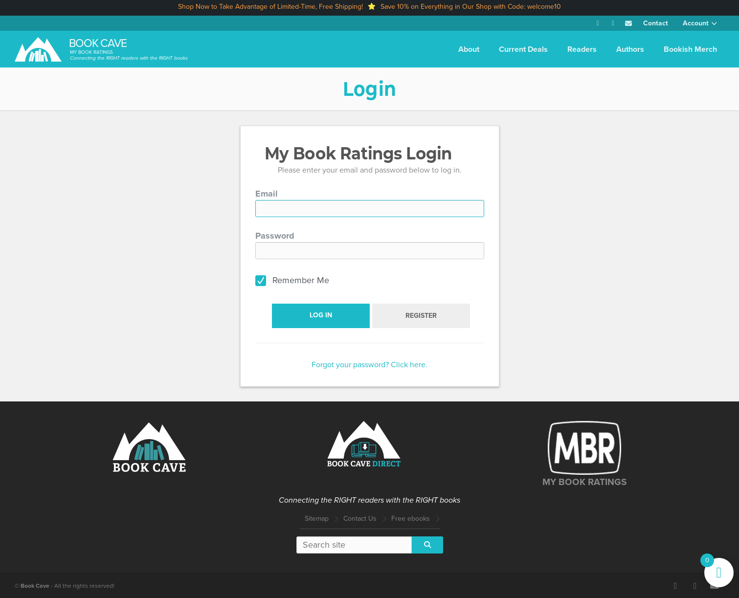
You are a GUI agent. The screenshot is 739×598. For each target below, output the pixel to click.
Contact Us (360, 518)
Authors (630, 49)
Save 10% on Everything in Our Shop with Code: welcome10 (471, 6)
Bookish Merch (690, 49)
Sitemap (317, 518)
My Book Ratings (91, 52)
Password (274, 235)
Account (696, 23)
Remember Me (300, 280)
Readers (582, 49)
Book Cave (98, 43)
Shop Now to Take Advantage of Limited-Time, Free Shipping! (270, 6)
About (468, 49)
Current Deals (523, 49)
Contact (655, 23)
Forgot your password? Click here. (369, 364)
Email (266, 193)
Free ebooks (410, 518)
